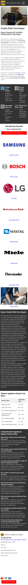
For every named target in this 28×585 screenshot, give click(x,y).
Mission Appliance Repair (13, 3)
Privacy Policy (4, 555)
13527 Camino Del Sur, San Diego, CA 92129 (13, 539)
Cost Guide (3, 547)
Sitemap (3, 545)
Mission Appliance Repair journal (9, 553)
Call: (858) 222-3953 (9, 582)
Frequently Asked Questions (8, 550)
